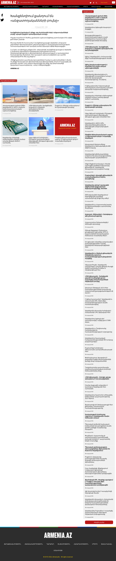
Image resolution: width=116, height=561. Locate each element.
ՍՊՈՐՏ (94, 544)
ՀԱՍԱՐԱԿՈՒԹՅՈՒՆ (81, 544)
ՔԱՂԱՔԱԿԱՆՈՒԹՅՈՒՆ (12, 544)
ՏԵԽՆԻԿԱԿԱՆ (106, 544)
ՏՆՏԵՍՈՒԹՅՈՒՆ (64, 544)
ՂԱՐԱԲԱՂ (50, 544)
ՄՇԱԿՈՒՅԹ (58, 550)
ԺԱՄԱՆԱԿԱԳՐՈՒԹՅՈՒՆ (34, 544)
